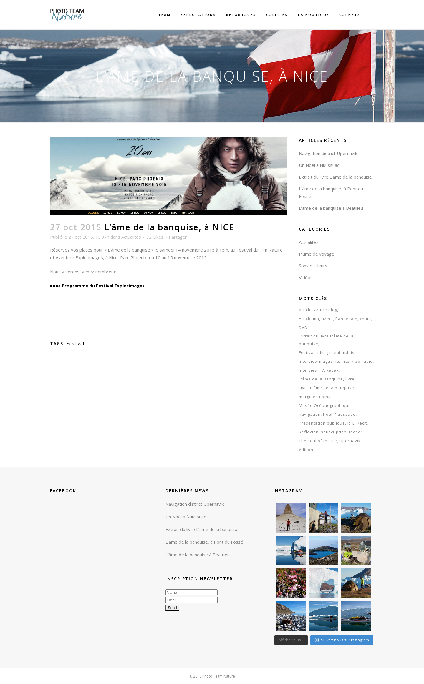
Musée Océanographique (325, 405)
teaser (355, 432)
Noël (327, 414)
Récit (362, 423)
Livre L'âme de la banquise (326, 387)
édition (306, 449)
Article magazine (316, 318)
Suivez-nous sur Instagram (341, 640)
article (305, 309)
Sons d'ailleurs (313, 266)
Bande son (346, 318)
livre (350, 379)
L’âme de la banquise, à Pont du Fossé (204, 542)
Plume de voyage (316, 254)
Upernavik (350, 440)
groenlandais (341, 352)
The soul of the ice (318, 440)
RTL (351, 423)
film (321, 352)
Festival (75, 343)
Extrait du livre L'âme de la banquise (326, 339)
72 (154, 237)
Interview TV (311, 370)
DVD (303, 327)
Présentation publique (322, 423)
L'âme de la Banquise (321, 379)
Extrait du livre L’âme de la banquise (335, 177)
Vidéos (306, 277)
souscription (334, 432)
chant (365, 318)
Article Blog (325, 309)
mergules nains (315, 396)
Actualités (131, 237)
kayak (333, 370)
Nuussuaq (345, 414)
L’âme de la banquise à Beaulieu (331, 208)
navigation (310, 414)
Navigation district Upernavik (328, 153)
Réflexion (309, 432)
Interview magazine (319, 361)
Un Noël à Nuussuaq (319, 165)
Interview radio (357, 361)
